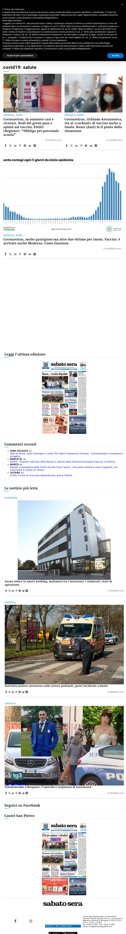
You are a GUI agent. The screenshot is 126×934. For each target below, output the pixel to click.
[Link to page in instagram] (31, 921)
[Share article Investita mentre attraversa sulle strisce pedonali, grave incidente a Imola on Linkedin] (13, 692)
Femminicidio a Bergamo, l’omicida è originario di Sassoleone (48, 787)
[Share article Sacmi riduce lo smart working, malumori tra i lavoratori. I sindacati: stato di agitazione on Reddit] (23, 590)
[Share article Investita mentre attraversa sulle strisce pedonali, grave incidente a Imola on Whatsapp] (20, 692)
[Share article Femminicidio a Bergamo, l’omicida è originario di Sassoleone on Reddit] (23, 793)
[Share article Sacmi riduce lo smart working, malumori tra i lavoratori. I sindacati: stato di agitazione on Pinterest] (16, 590)
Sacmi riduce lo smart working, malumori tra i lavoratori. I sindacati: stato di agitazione (58, 583)
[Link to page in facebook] (15, 921)
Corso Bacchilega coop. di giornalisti (99, 916)
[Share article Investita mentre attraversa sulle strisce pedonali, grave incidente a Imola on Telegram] (27, 692)
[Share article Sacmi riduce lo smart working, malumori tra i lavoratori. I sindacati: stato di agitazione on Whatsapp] (20, 590)
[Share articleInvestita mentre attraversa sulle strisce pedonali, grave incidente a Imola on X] (10, 692)
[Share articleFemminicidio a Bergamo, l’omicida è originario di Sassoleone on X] (10, 793)
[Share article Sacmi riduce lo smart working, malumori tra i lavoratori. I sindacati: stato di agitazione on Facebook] (6, 590)
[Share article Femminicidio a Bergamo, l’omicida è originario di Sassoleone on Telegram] (27, 793)
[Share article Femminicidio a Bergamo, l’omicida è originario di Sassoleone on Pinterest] (16, 793)
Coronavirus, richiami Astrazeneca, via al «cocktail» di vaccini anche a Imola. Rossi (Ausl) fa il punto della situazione (93, 125)
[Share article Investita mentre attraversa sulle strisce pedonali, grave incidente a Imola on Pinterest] (16, 692)
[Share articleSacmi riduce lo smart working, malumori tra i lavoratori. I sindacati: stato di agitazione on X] (10, 590)
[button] (122, 4)
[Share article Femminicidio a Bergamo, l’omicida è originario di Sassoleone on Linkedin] (13, 793)
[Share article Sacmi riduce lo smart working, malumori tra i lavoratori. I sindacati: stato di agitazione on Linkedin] (13, 590)
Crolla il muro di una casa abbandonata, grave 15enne (41, 475)
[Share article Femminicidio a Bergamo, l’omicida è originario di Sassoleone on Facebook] (6, 793)
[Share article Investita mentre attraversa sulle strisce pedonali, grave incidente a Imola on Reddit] (23, 692)
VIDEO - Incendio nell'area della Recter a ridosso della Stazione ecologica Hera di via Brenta (62, 461)
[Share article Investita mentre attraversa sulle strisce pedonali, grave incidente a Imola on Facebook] (6, 692)
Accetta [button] (115, 55)
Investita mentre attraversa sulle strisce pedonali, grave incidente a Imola (56, 686)
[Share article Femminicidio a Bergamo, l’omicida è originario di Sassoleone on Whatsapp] (20, 793)
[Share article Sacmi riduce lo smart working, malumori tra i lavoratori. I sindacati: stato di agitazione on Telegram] (27, 590)
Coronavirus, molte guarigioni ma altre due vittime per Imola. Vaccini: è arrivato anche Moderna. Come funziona (61, 241)
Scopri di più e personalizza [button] (20, 55)
